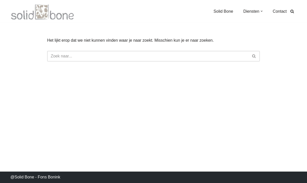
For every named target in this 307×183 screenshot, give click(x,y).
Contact (280, 11)
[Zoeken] (292, 11)
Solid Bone (223, 11)
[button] (262, 11)
